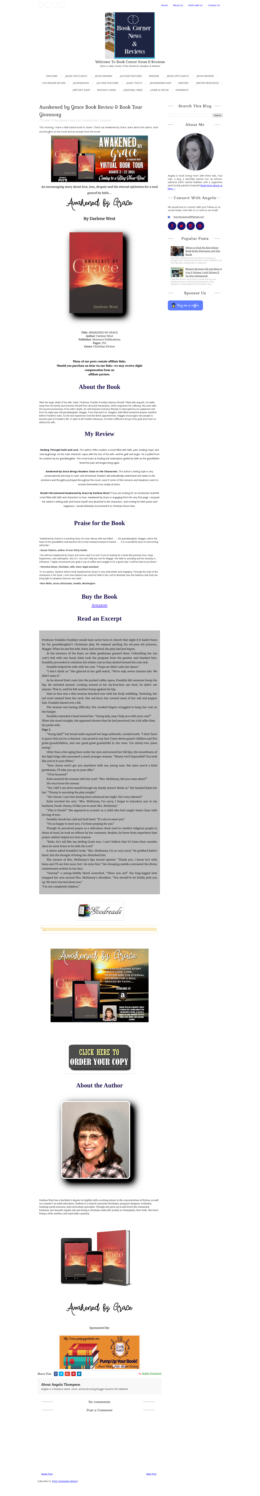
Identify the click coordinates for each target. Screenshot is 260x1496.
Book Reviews (62, 120)
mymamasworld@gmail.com (188, 216)
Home (164, 5)
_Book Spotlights (76, 76)
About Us (178, 5)
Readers (154, 76)
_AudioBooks (80, 83)
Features (52, 76)
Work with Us (195, 5)
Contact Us (214, 5)
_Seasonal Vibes (133, 90)
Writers (183, 83)
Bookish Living (106, 90)
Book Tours (75, 120)
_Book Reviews (103, 76)
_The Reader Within (53, 83)
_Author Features (130, 76)
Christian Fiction (90, 120)
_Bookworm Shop (160, 83)
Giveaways (182, 90)
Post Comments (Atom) (65, 1481)
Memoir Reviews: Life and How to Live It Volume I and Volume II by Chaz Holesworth (204, 272)
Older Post (151, 1474)
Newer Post (47, 1474)
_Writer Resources (207, 83)
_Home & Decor (159, 90)
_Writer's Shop (81, 90)
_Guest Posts (134, 83)
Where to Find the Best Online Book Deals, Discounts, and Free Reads (203, 251)
